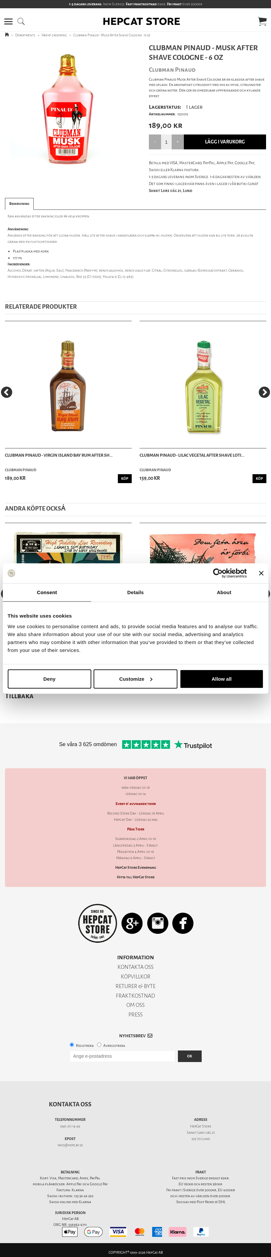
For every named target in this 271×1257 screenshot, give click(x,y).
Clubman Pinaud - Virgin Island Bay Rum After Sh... (59, 455)
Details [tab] (135, 592)
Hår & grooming (54, 35)
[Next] (264, 392)
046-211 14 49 (70, 1126)
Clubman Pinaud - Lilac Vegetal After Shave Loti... (192, 455)
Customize (135, 678)
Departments (25, 35)
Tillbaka (19, 696)
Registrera (85, 1045)
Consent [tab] (47, 592)
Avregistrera (114, 1045)
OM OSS (135, 1005)
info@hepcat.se (70, 1145)
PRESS (135, 1014)
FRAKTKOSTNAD (135, 995)
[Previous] (6, 392)
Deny (49, 678)
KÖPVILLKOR (136, 976)
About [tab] (224, 592)
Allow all (222, 678)
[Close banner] (261, 573)
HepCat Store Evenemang (135, 867)
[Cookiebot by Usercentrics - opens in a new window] (218, 573)
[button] (8, 21)
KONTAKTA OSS (135, 967)
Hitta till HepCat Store (135, 877)
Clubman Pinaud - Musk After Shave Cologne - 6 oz (111, 35)
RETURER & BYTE (135, 986)
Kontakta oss (70, 1104)
